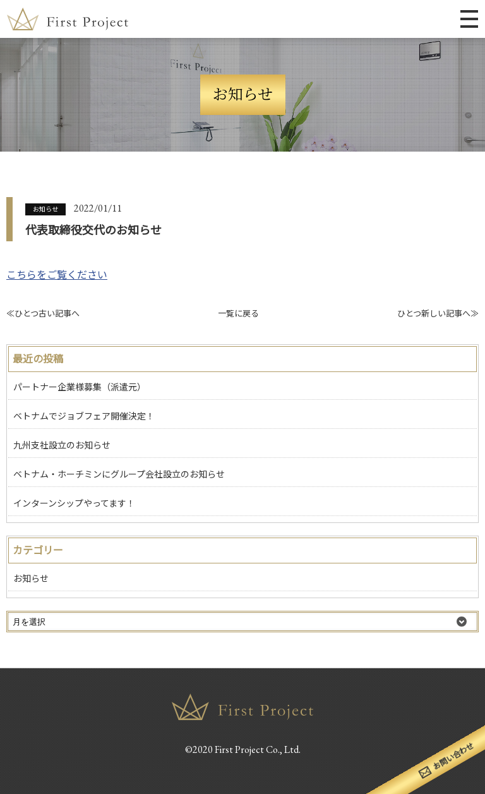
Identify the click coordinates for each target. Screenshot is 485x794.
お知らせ (45, 209)
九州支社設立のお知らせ (62, 445)
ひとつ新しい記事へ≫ (438, 313)
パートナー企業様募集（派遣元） (79, 387)
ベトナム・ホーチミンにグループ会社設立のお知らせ (119, 474)
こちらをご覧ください (56, 275)
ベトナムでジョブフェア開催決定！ (84, 416)
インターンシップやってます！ (74, 503)
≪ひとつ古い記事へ (43, 313)
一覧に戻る (238, 313)
